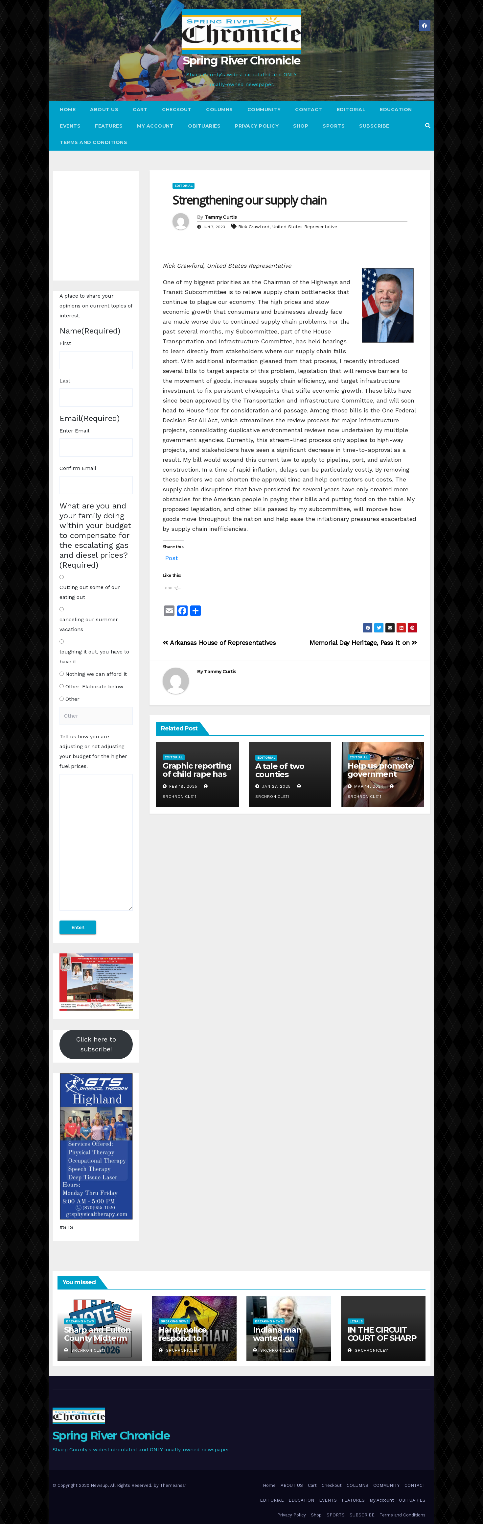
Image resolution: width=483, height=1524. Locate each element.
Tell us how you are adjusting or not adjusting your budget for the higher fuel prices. (93, 751)
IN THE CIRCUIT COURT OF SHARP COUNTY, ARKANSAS (382, 1342)
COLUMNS (219, 109)
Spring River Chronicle (241, 60)
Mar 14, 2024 (368, 786)
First (65, 343)
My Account (155, 126)
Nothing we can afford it (96, 674)
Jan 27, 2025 (276, 786)
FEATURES (109, 126)
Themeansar (173, 1485)
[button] (427, 126)
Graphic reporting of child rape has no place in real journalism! (197, 778)
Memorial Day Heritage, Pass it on (363, 643)
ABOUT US (104, 109)
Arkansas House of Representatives (219, 643)
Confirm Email (77, 468)
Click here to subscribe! (96, 1044)
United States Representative (304, 226)
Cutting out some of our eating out (89, 592)
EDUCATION (396, 109)
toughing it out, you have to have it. (94, 657)
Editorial (183, 185)
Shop (300, 126)
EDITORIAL (351, 109)
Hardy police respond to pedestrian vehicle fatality (194, 1342)
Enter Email (74, 431)
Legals (356, 1321)
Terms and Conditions (93, 142)
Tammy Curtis (221, 217)
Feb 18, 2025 (183, 786)
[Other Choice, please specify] (96, 716)
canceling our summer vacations (88, 624)
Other (72, 699)
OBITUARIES (204, 126)
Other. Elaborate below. (94, 686)
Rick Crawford (253, 226)
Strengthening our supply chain (249, 200)
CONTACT (308, 109)
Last (64, 381)
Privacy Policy (257, 126)
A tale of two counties (279, 770)
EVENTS (70, 126)
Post (171, 556)
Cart (140, 109)
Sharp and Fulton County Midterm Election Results (97, 1338)
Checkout (177, 109)
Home (68, 109)
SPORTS (334, 126)
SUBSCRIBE (374, 126)
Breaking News (80, 1321)
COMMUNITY (264, 109)
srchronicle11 (84, 1350)
